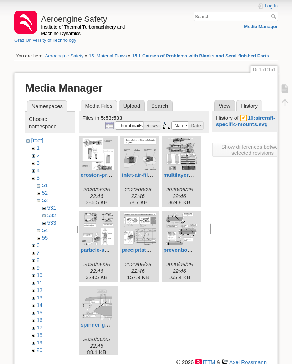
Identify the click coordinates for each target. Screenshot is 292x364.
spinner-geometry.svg (108, 325)
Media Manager (261, 26)
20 (40, 350)
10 (40, 275)
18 (40, 335)
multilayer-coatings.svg (193, 175)
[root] (37, 140)
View (224, 106)
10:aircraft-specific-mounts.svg (245, 121)
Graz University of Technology (45, 40)
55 (45, 238)
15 (40, 312)
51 (45, 185)
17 (40, 327)
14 (40, 305)
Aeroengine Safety (64, 55)
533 (51, 223)
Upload (131, 106)
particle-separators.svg (110, 250)
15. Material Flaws (108, 55)
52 (45, 193)
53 (45, 200)
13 (40, 297)
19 (40, 342)
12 (40, 290)
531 (51, 208)
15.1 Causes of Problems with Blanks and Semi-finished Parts (200, 55)
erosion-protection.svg (110, 175)
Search (274, 16)
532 (51, 215)
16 (40, 320)
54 (45, 230)
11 (40, 283)
